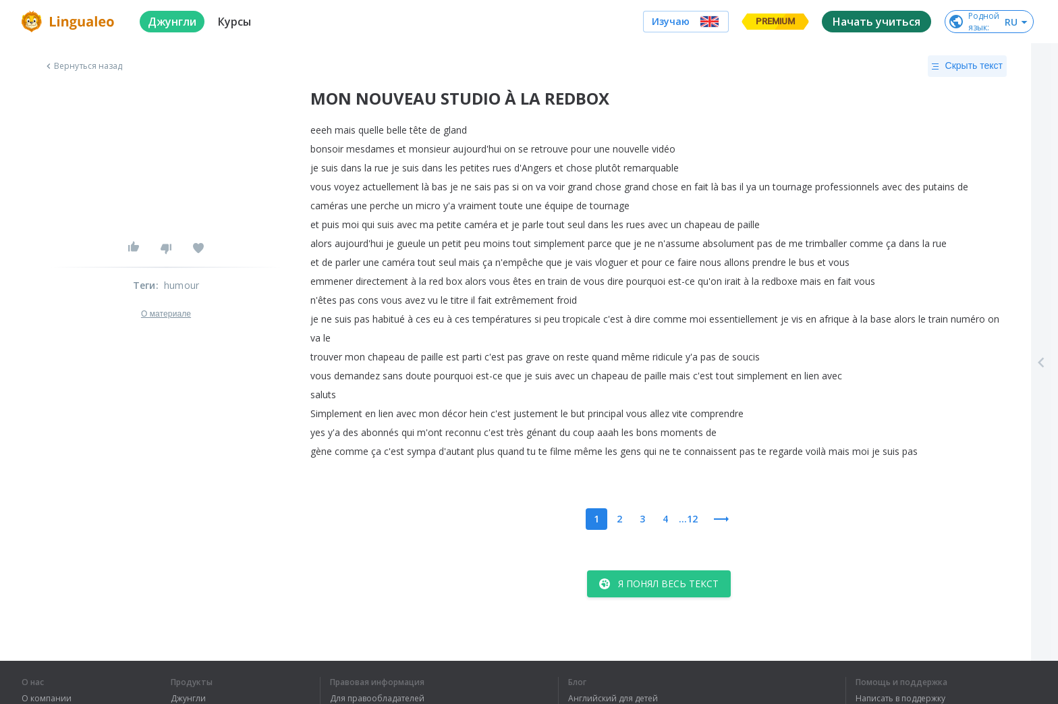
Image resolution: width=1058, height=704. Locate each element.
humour (181, 285)
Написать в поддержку (900, 698)
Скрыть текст (967, 66)
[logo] (70, 21)
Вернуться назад (83, 66)
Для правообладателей (377, 698)
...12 (688, 518)
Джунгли (188, 698)
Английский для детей (613, 698)
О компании (47, 698)
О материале (166, 314)
